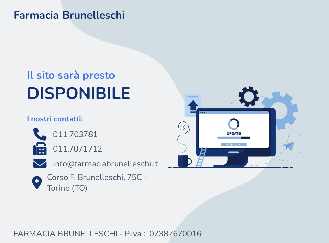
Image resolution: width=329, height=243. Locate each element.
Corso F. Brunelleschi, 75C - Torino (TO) (87, 182)
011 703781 (62, 134)
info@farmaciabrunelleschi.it (92, 163)
